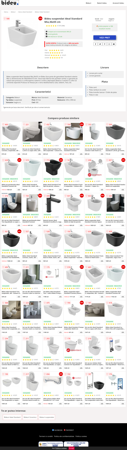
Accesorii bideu (118, 3)
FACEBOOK (57, 430)
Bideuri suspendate (47, 417)
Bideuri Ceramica (30, 417)
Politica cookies (81, 436)
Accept (71, 448)
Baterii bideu (102, 3)
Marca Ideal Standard (25, 12)
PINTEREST (69, 430)
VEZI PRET (104, 37)
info (19, 154)
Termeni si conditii (46, 436)
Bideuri (88, 3)
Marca (6, 12)
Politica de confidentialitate (64, 436)
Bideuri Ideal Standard (42, 12)
